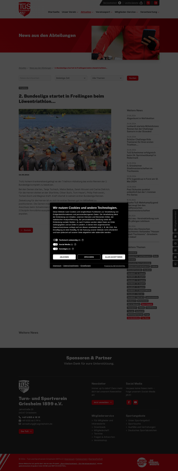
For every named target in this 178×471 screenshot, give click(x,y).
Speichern (89, 257)
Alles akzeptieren (113, 257)
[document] (89, 221)
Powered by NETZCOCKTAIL (114, 266)
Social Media (64, 244)
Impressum (57, 266)
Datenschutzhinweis (71, 266)
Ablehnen (64, 257)
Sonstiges (63, 249)
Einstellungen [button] (85, 266)
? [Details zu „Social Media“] (75, 244)
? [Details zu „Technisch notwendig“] (82, 240)
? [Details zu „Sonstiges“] (72, 249)
